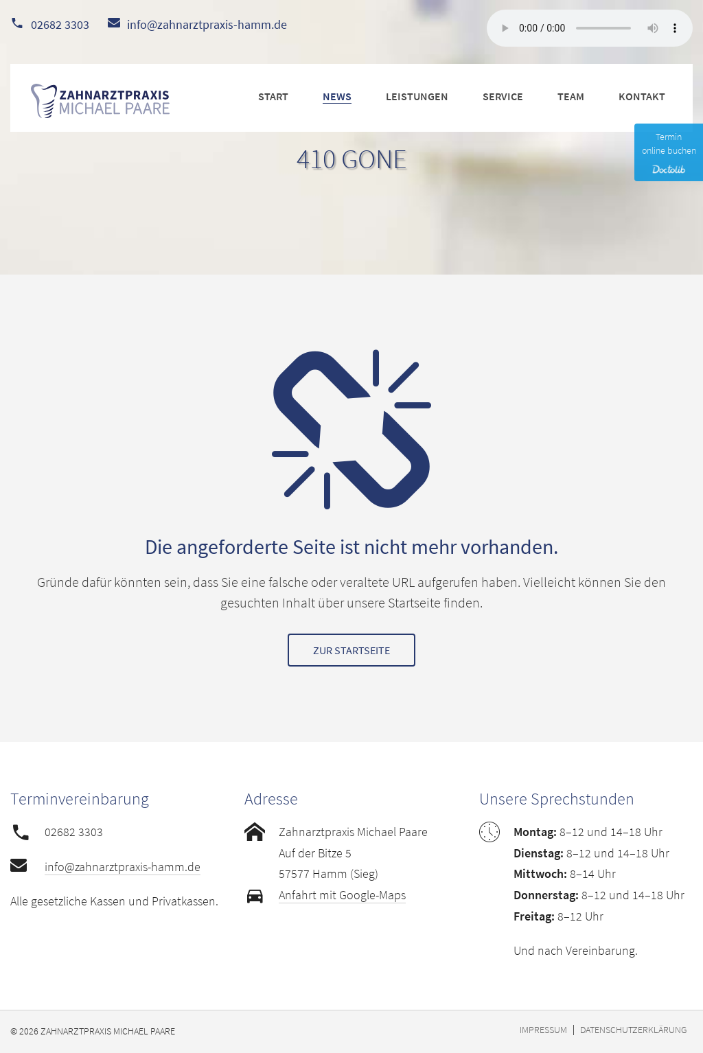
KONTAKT (642, 96)
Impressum (543, 1029)
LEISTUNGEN (417, 96)
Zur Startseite (351, 650)
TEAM (570, 96)
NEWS (337, 96)
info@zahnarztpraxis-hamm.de (207, 24)
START (273, 96)
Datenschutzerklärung (633, 1029)
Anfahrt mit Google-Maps (342, 895)
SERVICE (503, 96)
